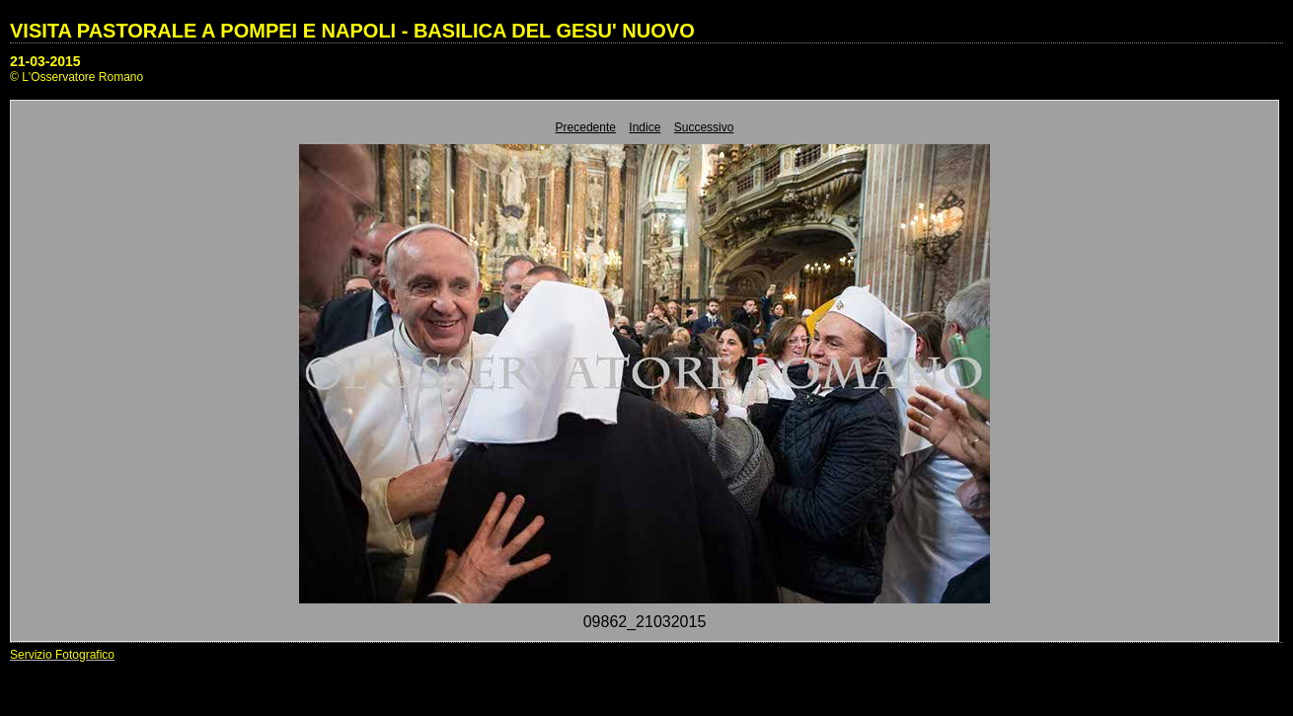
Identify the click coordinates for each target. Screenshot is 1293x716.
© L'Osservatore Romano (76, 77)
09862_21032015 (645, 621)
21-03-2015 (45, 61)
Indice (644, 127)
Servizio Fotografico (62, 655)
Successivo (704, 127)
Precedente (586, 127)
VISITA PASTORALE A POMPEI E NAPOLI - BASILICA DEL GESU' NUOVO (352, 30)
